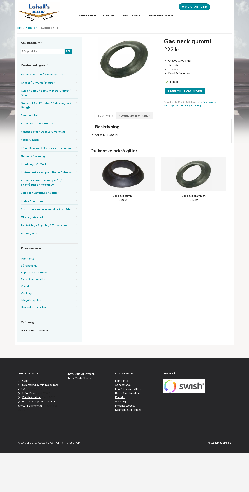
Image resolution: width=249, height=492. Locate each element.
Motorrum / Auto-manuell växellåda (46, 209)
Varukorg (26, 293)
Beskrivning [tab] (105, 116)
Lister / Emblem (32, 201)
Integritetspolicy (31, 300)
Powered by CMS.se (219, 443)
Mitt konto (133, 15)
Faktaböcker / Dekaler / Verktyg (43, 132)
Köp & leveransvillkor (34, 272)
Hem (19, 28)
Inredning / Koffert (33, 164)
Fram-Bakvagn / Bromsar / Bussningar (46, 148)
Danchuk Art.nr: (31, 397)
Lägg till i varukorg (185, 91)
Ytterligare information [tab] (134, 116)
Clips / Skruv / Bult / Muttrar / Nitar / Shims (46, 93)
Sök (68, 51)
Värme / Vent (30, 233)
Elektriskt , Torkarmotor (38, 124)
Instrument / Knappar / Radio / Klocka (46, 172)
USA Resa (28, 393)
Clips (25, 381)
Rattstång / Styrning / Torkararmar (45, 225)
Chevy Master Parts (79, 378)
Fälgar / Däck (30, 140)
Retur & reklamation (33, 279)
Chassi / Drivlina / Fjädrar (38, 83)
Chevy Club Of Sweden (81, 374)
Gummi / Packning (190, 105)
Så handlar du (29, 266)
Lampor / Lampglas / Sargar (40, 193)
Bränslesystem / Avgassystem (42, 74)
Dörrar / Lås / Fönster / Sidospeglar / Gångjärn (46, 105)
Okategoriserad (32, 217)
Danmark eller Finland (34, 307)
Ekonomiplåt (29, 115)
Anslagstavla (161, 15)
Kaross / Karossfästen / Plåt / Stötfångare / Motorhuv (41, 183)
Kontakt (110, 15)
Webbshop (87, 15)
